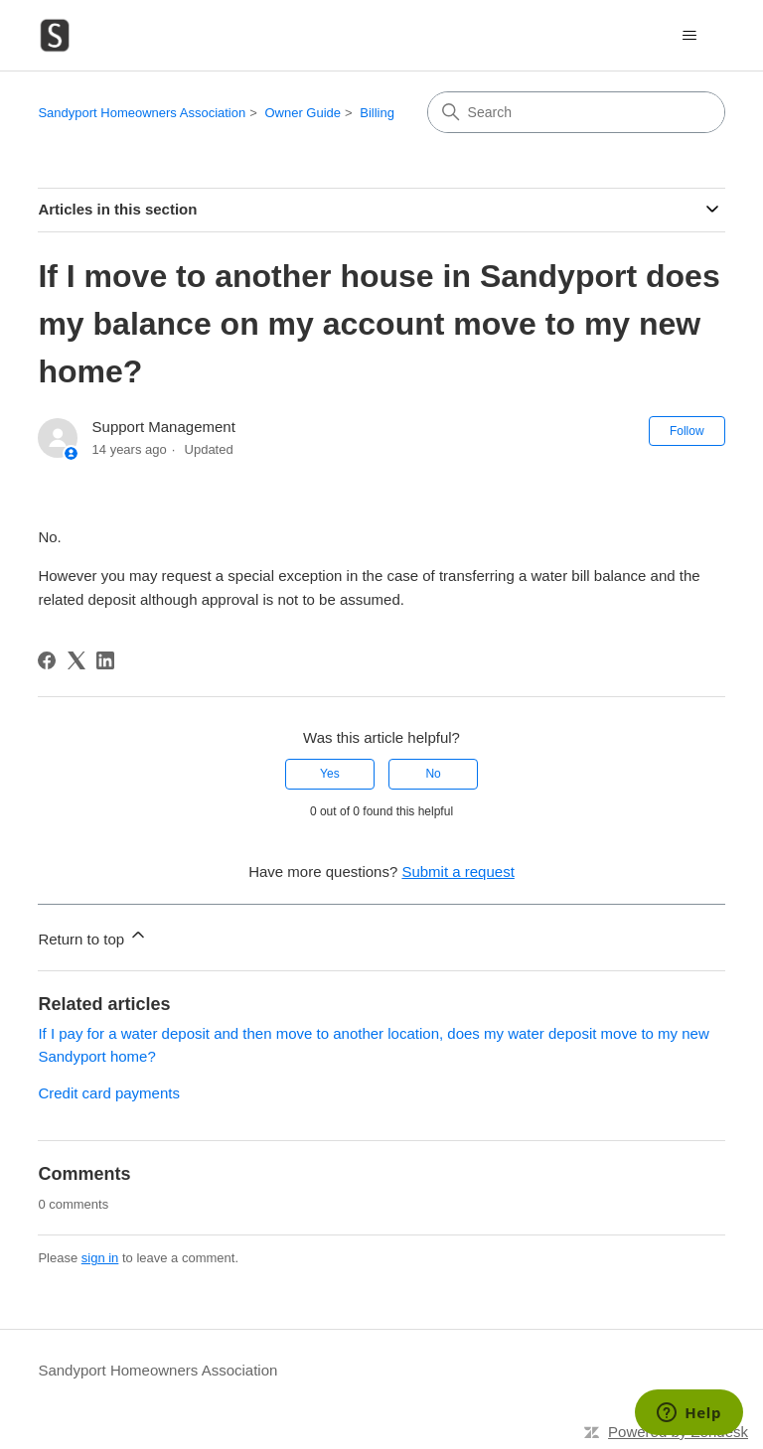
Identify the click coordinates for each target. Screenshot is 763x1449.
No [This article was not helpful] (432, 774)
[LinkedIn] (105, 660)
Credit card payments (109, 1093)
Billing (377, 112)
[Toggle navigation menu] (690, 36)
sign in (100, 1257)
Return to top (93, 936)
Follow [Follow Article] (687, 431)
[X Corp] (76, 660)
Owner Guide (302, 112)
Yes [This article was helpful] (330, 774)
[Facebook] (47, 660)
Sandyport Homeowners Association (141, 112)
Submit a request (457, 871)
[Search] (576, 112)
